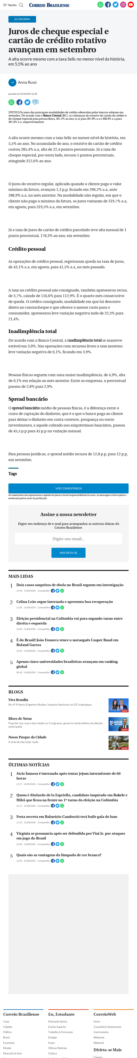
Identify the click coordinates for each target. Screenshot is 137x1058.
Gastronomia (101, 1032)
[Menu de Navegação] (10, 5)
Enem (51, 1042)
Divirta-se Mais (108, 1050)
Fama (97, 1021)
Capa (6, 1021)
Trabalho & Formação (60, 1032)
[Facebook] (108, 6)
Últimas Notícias (57, 1048)
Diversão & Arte (12, 1053)
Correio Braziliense (21, 1014)
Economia (8, 1042)
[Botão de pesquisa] (20, 5)
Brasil (6, 1037)
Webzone (99, 1037)
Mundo (7, 1048)
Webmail (99, 1042)
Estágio (52, 1037)
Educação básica (57, 1021)
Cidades (7, 1026)
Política (7, 1032)
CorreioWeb (105, 1014)
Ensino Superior (57, 1026)
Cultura (52, 1053)
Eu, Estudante (61, 1014)
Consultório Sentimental (107, 1026)
